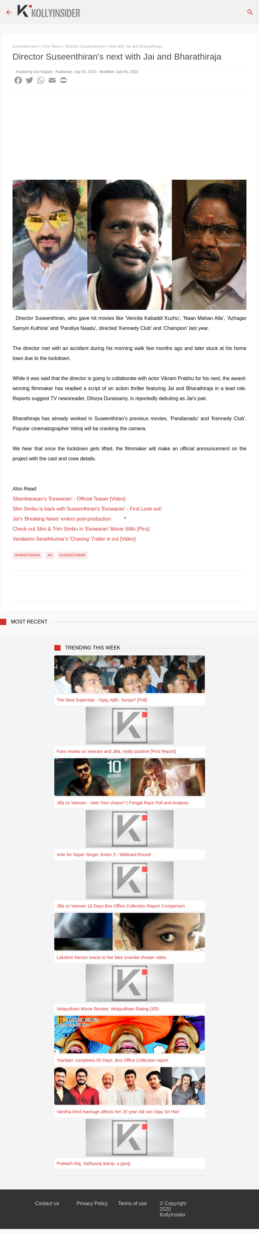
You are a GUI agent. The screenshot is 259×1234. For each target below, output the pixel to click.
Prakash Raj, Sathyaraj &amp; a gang (93, 1163)
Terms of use (132, 1203)
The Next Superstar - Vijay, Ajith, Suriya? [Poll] (102, 699)
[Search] (250, 12)
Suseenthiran (72, 555)
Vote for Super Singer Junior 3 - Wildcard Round (104, 854)
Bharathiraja (27, 555)
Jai (49, 555)
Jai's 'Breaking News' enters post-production (62, 519)
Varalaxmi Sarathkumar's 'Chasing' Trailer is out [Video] (74, 539)
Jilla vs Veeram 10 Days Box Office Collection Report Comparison (121, 905)
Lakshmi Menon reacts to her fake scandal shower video (111, 957)
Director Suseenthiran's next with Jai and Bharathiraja (113, 46)
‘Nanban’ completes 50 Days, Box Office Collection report (113, 1060)
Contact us (47, 1203)
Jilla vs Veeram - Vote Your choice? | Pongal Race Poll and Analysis (123, 802)
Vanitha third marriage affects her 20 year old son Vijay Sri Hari (118, 1111)
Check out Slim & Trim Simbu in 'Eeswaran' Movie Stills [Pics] (81, 529)
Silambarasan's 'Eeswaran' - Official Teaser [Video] (69, 498)
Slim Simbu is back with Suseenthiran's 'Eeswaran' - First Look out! (87, 508)
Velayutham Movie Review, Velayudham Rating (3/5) (108, 1008)
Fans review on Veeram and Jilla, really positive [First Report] (116, 751)
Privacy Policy (92, 1203)
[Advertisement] (129, 136)
